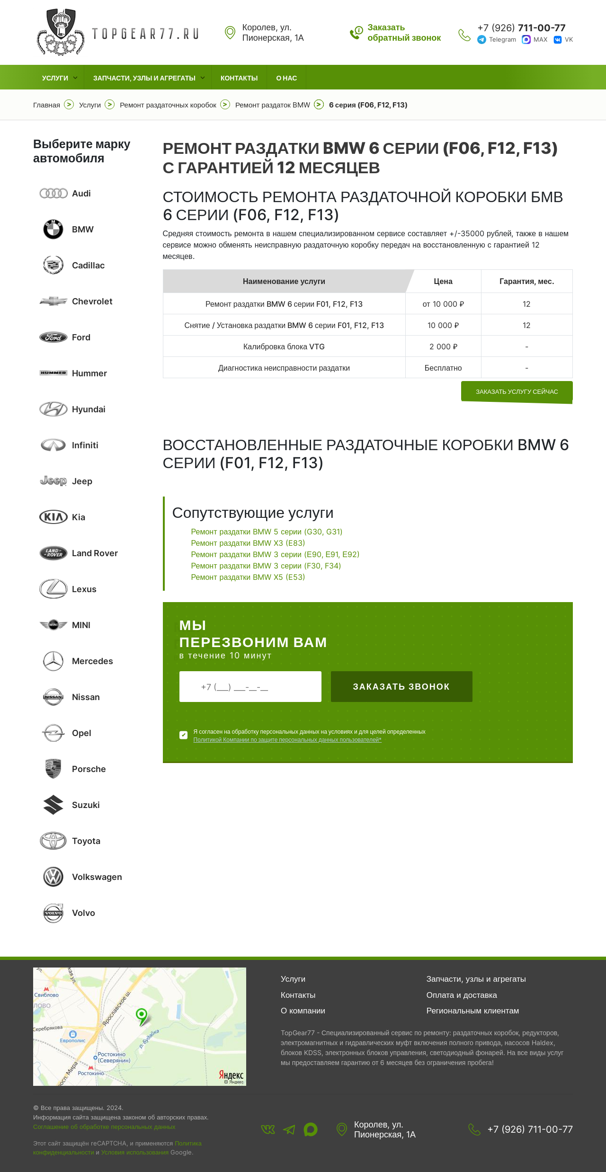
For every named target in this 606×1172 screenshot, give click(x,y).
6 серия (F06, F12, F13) (368, 104)
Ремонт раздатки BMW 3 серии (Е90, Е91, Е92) (275, 554)
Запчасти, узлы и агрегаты (144, 78)
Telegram (502, 39)
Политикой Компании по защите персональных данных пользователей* (288, 739)
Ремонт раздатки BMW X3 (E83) (248, 543)
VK (569, 39)
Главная (46, 104)
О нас (286, 78)
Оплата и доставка (462, 995)
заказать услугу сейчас (517, 391)
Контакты (239, 78)
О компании (303, 1010)
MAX (540, 39)
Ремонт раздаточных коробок (168, 104)
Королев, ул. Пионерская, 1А (385, 1129)
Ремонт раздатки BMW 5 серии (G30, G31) (267, 531)
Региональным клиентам (473, 1010)
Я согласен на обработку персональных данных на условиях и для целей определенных (310, 736)
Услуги (55, 78)
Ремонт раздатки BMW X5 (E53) (248, 577)
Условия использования (135, 1152)
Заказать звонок (401, 687)
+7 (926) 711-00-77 (530, 1129)
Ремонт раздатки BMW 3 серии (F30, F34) (266, 565)
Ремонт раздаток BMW (272, 104)
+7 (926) (521, 28)
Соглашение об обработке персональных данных (104, 1126)
